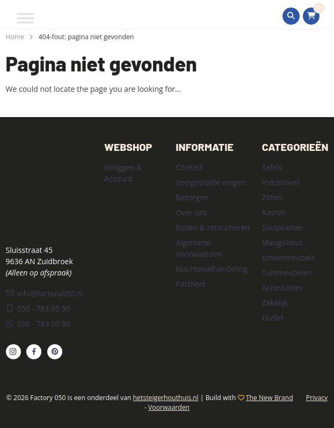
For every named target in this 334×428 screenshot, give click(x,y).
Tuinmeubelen (287, 272)
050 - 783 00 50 (38, 308)
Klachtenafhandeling (212, 269)
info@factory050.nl (44, 293)
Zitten (272, 197)
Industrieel (281, 182)
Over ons (191, 212)
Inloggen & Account (123, 173)
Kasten (274, 212)
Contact (189, 167)
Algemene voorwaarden (199, 248)
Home (15, 36)
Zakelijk (275, 303)
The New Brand (269, 397)
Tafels (272, 167)
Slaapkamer (282, 227)
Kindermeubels (288, 257)
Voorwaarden (169, 407)
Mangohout (282, 242)
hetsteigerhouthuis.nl (166, 397)
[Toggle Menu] (25, 18)
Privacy (317, 397)
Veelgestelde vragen (211, 182)
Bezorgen (192, 197)
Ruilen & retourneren (213, 227)
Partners (191, 284)
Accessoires (282, 287)
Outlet (273, 318)
